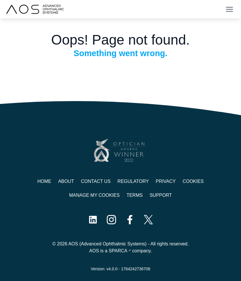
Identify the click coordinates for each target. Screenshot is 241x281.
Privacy (166, 181)
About (66, 181)
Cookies (193, 181)
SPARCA (118, 250)
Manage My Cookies (94, 195)
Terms (134, 195)
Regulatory (133, 181)
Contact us (96, 181)
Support (161, 195)
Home (44, 181)
